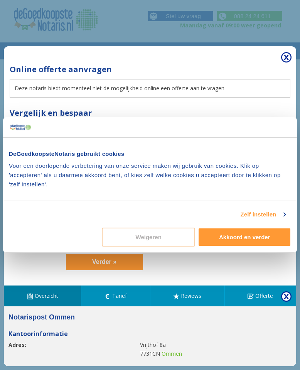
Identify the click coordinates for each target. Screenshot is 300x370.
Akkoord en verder (244, 237)
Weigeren (149, 237)
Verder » (104, 261)
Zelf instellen (258, 214)
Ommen (172, 353)
